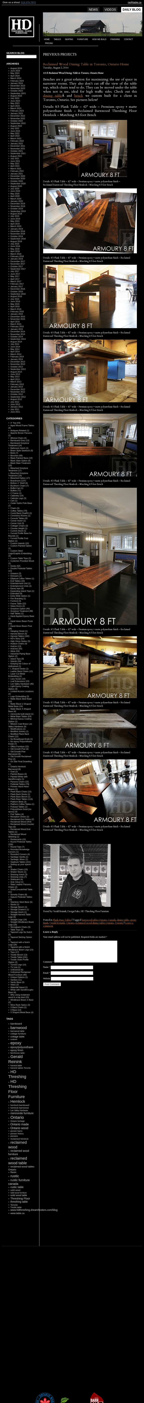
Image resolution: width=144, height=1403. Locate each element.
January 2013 (16, 387)
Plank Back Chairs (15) (21, 791)
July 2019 (14, 216)
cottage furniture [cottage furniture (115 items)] (18, 1034)
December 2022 (17, 116)
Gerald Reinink (57, 923)
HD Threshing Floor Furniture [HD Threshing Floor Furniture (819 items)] (17, 1089)
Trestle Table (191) (18, 957)
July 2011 (14, 409)
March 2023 (15, 108)
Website (46, 978)
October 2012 (16, 394)
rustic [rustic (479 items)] (14, 1176)
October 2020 (16, 181)
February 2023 (17, 111)
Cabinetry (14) (16, 495)
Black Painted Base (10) (21, 458)
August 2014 (16, 342)
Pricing (49, 43)
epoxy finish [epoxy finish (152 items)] (16, 1050)
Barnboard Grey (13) (19, 440)
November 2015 (17, 319)
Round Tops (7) (17, 847)
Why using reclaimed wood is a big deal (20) (19, 996)
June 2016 (15, 301)
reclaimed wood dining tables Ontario (94, 923)
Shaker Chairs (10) (19, 869)
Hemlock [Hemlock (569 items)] (17, 1101)
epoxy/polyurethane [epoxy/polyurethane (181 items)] (21, 1047)
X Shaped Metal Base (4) (21, 1012)
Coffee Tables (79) (18, 511)
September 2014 (18, 339)
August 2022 (16, 126)
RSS (19, 1237)
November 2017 (17, 264)
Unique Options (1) (19, 977)
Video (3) (14, 985)
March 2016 (15, 309)
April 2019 (15, 224)
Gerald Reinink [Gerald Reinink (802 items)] (15, 1059)
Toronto (119, 923)
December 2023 (17, 86)
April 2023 (15, 106)
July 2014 (14, 344)
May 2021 (14, 163)
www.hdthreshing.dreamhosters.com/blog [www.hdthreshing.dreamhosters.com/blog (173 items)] (33, 1210)
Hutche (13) (15, 646)
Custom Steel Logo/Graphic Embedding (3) (20, 553)
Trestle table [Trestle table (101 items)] (15, 1207)
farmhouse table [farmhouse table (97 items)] (17, 1053)
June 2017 (15, 274)
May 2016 (14, 304)
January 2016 (16, 314)
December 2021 (17, 146)
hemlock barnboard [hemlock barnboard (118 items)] (19, 1105)
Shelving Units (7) (18, 877)
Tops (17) (14, 952)
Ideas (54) (15, 651)
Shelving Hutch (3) (18, 874)
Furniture (82, 39)
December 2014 (17, 331)
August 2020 (16, 186)
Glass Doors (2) (17, 606)
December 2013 (17, 362)
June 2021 (15, 161)
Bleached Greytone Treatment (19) (18, 474)
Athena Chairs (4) (18, 438)
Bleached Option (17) (20, 478)
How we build (99, 39)
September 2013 (18, 369)
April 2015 (15, 321)
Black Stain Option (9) (20, 460)
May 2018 (14, 249)
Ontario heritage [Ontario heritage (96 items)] (17, 1121)
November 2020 (17, 178)
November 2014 (17, 334)
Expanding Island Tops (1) (22, 591)
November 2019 (17, 206)
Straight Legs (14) (18, 919)
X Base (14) (15, 1010)
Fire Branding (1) (18, 598)
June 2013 (15, 374)
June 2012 (15, 404)
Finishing (115, 39)
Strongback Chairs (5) (20, 927)
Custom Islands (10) (19, 543)
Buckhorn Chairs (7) (19, 486)
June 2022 (15, 131)
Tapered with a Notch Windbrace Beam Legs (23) (20, 948)
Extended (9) (16, 593)
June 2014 (15, 347)
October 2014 (16, 336)
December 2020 (17, 176)
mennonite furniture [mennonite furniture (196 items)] (21, 1113)
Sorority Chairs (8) (18, 894)
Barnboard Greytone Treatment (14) (18, 444)
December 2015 (17, 316)
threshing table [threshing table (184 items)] (19, 1201)
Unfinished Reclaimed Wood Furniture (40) (19, 973)
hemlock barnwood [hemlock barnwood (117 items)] (19, 1107)
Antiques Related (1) (19, 430)
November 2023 (17, 88)
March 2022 (15, 138)
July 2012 (14, 402)
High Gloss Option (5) (20, 641)
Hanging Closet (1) (19, 631)
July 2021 (14, 158)
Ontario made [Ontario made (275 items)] (19, 1124)
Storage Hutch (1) (18, 912)
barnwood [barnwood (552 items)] (18, 1028)
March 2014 (15, 354)
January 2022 (16, 143)
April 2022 (15, 136)
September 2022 (18, 123)
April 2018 (15, 251)
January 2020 (16, 201)
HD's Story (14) (17, 638)
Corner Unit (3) (17, 523)
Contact (128, 39)
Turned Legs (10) (18, 965)
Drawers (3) (15, 573)
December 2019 (17, 203)
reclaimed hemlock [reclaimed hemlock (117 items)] (19, 1139)
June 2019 (15, 219)
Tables (57, 39)
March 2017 (15, 281)
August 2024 (16, 68)
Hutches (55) (16, 649)
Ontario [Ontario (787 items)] (17, 1117)
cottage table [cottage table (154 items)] (17, 1036)
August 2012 (16, 399)
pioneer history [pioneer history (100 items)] (16, 1133)
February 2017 (17, 284)
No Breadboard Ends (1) (21, 739)
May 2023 (14, 103)
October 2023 (16, 91)
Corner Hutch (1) (18, 521)
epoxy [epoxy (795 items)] (15, 1043)
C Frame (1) (15, 493)
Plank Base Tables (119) (21, 799)
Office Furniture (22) (19, 746)
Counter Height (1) (18, 528)
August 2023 (16, 96)
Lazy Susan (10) (17, 679)
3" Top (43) (15, 423)
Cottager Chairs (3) (19, 526)
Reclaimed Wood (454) (20, 822)
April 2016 (15, 306)
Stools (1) (14, 904)
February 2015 (17, 326)
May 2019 (14, 221)
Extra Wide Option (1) (20, 596)
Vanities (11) (16, 980)
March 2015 (15, 324)
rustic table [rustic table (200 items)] (16, 1187)
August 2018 (16, 241)
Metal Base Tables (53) (20, 716)
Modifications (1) (18, 729)
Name (46, 967)
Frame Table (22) (18, 603)
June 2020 (15, 191)
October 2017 (16, 266)
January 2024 (16, 83)
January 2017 (16, 286)
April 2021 (15, 166)
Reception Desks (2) (19, 817)
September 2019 (18, 211)
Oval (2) (14, 771)
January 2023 (16, 113)
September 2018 (18, 239)
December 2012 (17, 389)
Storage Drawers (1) (19, 909)
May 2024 (14, 73)
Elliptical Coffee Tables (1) (22, 578)
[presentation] (71, 995)
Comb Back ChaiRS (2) (21, 513)
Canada (112, 920)
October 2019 (16, 208)
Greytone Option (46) (20, 608)
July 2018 (14, 244)
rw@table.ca (134, 2)
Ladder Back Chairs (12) (21, 671)
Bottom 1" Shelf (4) (19, 483)
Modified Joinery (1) (19, 731)
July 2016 (14, 299)
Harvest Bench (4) (18, 634)
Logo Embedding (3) (19, 696)
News (93, 9)
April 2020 (15, 196)
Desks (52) (15, 566)
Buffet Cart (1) (16, 488)
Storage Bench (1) (18, 907)
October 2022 (16, 121)
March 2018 (15, 254)
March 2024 (15, 78)
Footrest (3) (15, 601)
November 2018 (17, 234)
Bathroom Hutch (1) (19, 448)
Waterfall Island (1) (19, 987)
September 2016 (18, 294)
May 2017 (14, 276)
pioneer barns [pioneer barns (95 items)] (16, 1131)
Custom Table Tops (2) (20, 558)
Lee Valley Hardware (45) (22, 684)
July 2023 (14, 98)
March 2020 (15, 199)
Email (46, 973)
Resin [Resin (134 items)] (13, 1172)
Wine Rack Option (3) (20, 1005)
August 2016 (16, 296)
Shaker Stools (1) (18, 872)
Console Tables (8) (19, 518)
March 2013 (15, 382)
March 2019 (15, 226)
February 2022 (17, 141)
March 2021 (15, 168)
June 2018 (15, 246)
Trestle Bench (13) (18, 955)
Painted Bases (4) (18, 774)
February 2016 (17, 311)
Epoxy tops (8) (17, 588)
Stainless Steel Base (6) (21, 902)
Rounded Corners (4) (20, 854)
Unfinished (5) (16, 970)
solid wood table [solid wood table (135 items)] (18, 1195)
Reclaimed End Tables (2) (22, 819)
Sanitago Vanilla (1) (19, 857)
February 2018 (17, 256)
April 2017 (15, 279)
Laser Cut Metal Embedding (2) (16, 675)
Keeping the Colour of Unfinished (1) (19, 664)
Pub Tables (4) (17, 814)
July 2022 (14, 128)
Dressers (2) (16, 576)
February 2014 (17, 356)
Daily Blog (132, 9)
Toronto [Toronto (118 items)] (14, 1205)
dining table (52, 95)
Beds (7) (14, 453)
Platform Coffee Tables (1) (22, 804)
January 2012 (16, 407)
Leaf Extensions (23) (19, 681)
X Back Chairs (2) (18, 1007)
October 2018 (16, 236)
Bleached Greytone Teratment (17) (18, 469)
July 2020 (14, 188)
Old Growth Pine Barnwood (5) (17, 752)
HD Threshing (18, 28)
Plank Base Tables (62, 920)
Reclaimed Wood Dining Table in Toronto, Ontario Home (86, 64)
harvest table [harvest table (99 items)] (16, 1065)
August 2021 (16, 156)
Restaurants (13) (18, 839)
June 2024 (15, 71)
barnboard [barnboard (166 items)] (16, 1023)
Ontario (70, 923)
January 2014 (16, 359)
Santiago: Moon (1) (19, 859)
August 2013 (16, 372)
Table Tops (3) (16, 930)
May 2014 (14, 349)
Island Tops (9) (17, 659)
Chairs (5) (14, 508)
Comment (48, 962)
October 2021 (16, 151)
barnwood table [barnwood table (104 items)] (17, 1031)
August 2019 (16, 214)
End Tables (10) (17, 581)
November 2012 (17, 392)
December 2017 (17, 261)
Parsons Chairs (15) (19, 782)
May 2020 (14, 194)
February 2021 (17, 171)
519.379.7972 (28, 2)
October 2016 (16, 291)
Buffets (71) (15, 490)
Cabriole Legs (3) (18, 498)
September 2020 (18, 183)
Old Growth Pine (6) (19, 749)
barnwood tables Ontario (94, 920)
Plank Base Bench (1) (20, 797)
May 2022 (14, 133)
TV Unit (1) (15, 967)
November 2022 (17, 118)
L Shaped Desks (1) (19, 669)
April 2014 (15, 351)
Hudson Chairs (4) (18, 643)
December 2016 (17, 289)
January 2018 (16, 259)
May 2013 (14, 376)
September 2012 (18, 397)
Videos (110, 9)
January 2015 (16, 329)
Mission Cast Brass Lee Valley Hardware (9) (20, 725)
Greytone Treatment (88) (21, 611)
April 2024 (15, 76)
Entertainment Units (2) (21, 586)
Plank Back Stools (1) (20, 794)
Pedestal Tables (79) (19, 784)
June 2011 (15, 412)
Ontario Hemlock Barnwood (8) (17, 767)
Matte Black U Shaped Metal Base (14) (19, 705)
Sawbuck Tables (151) (20, 862)
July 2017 (14, 271)
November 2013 (17, 364)
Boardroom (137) (18, 481)
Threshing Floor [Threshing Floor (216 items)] (20, 1198)
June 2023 (15, 101)
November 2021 (17, 148)
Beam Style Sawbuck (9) (21, 450)
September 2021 (18, 153)
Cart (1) (13, 501)
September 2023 (18, 93)
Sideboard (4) (16, 879)
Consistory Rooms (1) (20, 516)
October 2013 (16, 367)
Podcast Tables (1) (18, 807)
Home (47, 39)
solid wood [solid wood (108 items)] (15, 1190)
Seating (69, 39)
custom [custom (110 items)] (13, 1039)
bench (78, 95)
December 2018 (17, 231)
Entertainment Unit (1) (20, 583)
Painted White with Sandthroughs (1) (18, 777)
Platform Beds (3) (18, 802)
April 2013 (15, 379)
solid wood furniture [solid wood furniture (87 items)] (18, 1193)
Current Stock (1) (18, 531)
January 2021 (16, 173)
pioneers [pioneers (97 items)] (14, 1136)
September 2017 (18, 269)
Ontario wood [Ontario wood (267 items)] (19, 1128)
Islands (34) (15, 661)
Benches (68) (16, 455)
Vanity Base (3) (17, 982)
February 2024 (17, 81)
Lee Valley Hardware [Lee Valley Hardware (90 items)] (19, 1110)
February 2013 (17, 384)
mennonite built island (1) (21, 714)
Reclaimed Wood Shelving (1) (17, 835)
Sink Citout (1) (16, 882)
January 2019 (16, 229)
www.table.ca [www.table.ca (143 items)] (17, 1213)
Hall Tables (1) (16, 613)
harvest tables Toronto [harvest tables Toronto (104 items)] (20, 1068)
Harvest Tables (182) (19, 636)
